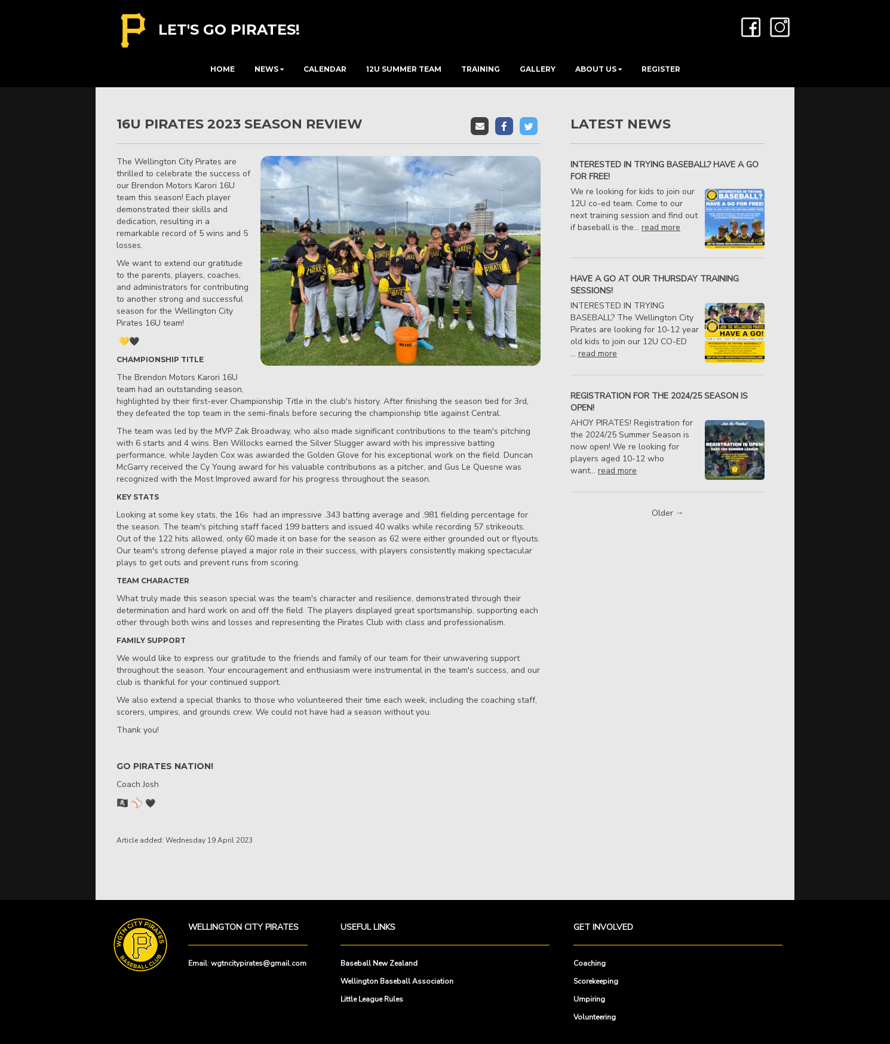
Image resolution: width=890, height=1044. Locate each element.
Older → (668, 513)
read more (661, 227)
